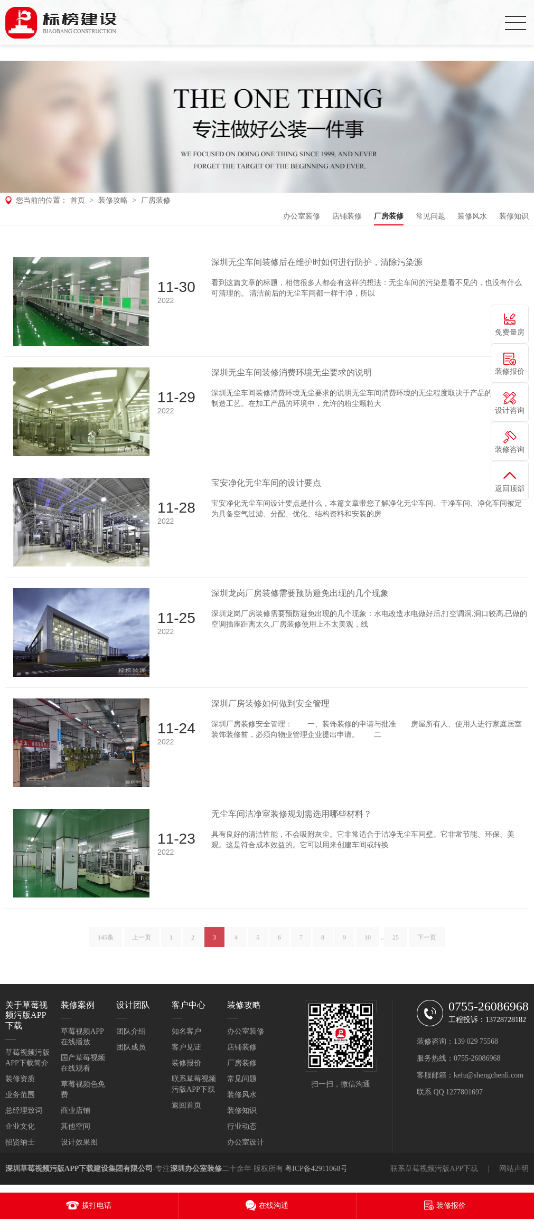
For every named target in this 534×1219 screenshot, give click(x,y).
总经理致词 (23, 1110)
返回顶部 (509, 489)
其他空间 (75, 1126)
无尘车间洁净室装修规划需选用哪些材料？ (291, 813)
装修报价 (186, 1063)
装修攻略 (113, 200)
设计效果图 (79, 1142)
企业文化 (20, 1126)
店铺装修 (347, 216)
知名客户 (186, 1031)
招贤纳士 (20, 1142)
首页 (77, 200)
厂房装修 (156, 200)
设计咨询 (509, 410)
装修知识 (514, 216)
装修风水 (472, 216)
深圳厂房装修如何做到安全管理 (270, 703)
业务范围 (20, 1095)
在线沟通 (273, 1205)
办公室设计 (245, 1142)
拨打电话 (96, 1205)
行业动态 (242, 1126)
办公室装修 (301, 216)
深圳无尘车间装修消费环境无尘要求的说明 (291, 372)
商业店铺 (75, 1110)
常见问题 (430, 216)
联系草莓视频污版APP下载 (434, 1169)
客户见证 (186, 1047)
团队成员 (131, 1047)
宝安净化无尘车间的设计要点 (266, 482)
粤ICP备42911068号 (316, 1169)
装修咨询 (509, 449)
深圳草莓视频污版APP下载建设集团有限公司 (79, 1169)
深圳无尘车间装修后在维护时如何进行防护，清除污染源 (317, 262)
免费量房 (509, 332)
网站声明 (514, 1169)
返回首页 (186, 1105)
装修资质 (20, 1079)
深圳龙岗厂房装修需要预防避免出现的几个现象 (300, 593)
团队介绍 (131, 1031)
